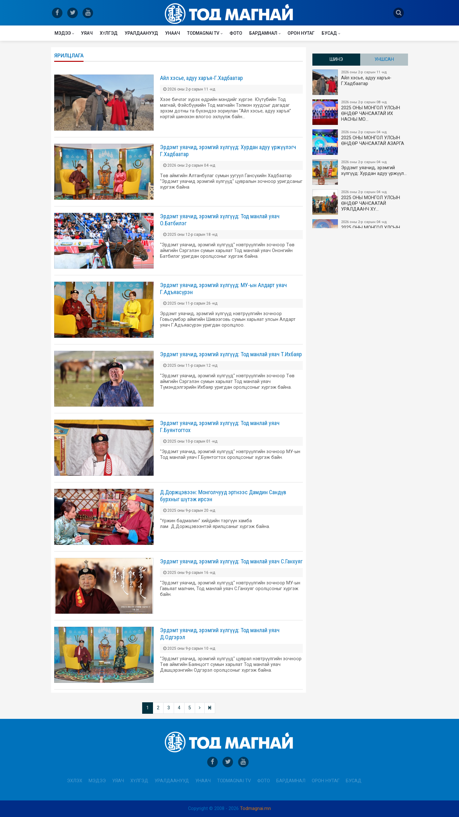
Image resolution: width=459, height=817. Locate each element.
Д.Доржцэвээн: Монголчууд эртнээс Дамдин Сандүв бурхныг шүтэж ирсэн (223, 495)
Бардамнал (263, 33)
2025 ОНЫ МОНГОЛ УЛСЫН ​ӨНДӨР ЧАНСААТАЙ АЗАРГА (360, 142)
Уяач (87, 33)
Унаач (172, 33)
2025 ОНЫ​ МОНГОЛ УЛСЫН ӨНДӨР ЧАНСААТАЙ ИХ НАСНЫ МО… (360, 112)
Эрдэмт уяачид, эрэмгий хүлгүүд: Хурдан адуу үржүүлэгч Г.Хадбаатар (228, 150)
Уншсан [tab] (384, 59)
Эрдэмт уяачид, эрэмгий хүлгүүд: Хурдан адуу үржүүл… (360, 172)
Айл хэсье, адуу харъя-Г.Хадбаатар (201, 78)
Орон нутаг (301, 33)
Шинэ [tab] (336, 59)
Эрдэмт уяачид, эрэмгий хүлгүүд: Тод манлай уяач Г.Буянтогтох (220, 426)
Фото (235, 33)
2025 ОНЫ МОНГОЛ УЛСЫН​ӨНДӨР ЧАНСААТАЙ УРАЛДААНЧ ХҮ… (360, 202)
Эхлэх (74, 781)
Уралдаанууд (141, 33)
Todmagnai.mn (255, 808)
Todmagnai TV (203, 33)
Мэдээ (63, 33)
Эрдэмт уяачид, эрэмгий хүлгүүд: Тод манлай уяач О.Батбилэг (220, 220)
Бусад (329, 33)
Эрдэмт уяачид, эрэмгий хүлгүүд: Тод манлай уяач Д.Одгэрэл (220, 633)
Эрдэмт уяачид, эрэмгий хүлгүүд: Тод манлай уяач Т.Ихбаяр (231, 354)
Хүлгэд (109, 33)
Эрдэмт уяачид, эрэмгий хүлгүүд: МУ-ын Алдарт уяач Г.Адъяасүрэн (223, 288)
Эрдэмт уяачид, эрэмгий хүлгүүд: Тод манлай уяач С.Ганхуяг (231, 561)
